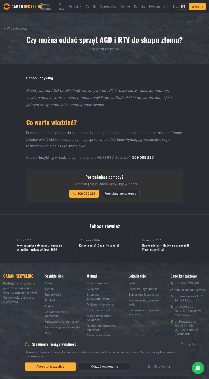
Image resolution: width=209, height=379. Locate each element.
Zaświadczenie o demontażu (56, 314)
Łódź (132, 283)
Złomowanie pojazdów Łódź (144, 302)
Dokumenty (159, 6)
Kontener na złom (98, 310)
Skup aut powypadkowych (98, 296)
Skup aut (93, 289)
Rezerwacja (108, 6)
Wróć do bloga (15, 28)
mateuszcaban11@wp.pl (190, 289)
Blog (176, 6)
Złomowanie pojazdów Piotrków (144, 312)
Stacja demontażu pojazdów (99, 318)
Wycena (197, 6)
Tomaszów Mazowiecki (144, 294)
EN (183, 6)
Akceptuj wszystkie (50, 366)
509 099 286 (84, 193)
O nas (61, 6)
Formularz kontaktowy (120, 193)
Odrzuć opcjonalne (104, 366)
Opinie (125, 6)
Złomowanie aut (97, 283)
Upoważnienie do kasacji (62, 321)
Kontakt (139, 6)
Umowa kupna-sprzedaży (62, 327)
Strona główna (45, 6)
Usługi (75, 6)
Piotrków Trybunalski (143, 289)
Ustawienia (158, 366)
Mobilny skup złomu (100, 304)
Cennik (91, 6)
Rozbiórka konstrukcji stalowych (101, 327)
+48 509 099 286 (187, 283)
